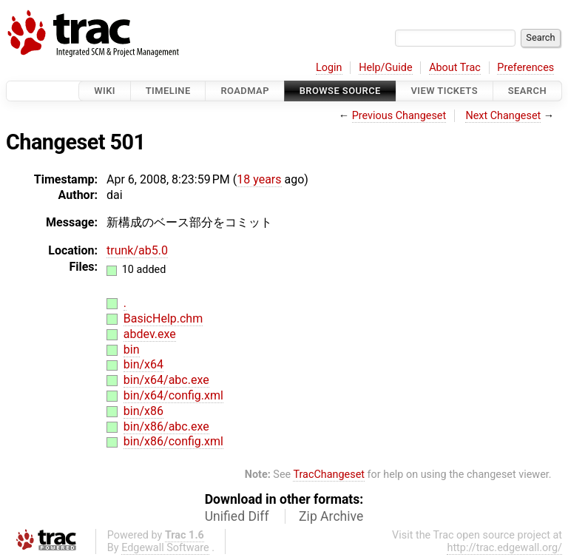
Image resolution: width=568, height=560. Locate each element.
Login (329, 67)
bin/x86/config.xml (173, 441)
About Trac (455, 67)
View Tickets (444, 90)
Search (527, 90)
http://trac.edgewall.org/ (504, 548)
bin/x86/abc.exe (166, 426)
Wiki (104, 90)
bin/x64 (143, 364)
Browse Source (340, 90)
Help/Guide (385, 67)
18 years (259, 179)
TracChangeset (329, 474)
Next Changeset (503, 115)
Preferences (525, 67)
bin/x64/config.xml (173, 395)
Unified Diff (237, 516)
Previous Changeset (399, 115)
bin (132, 350)
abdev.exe (150, 334)
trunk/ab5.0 (137, 250)
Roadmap (244, 90)
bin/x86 (143, 411)
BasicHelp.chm (163, 318)
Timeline (168, 90)
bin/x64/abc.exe (166, 380)
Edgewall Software (165, 548)
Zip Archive (331, 516)
